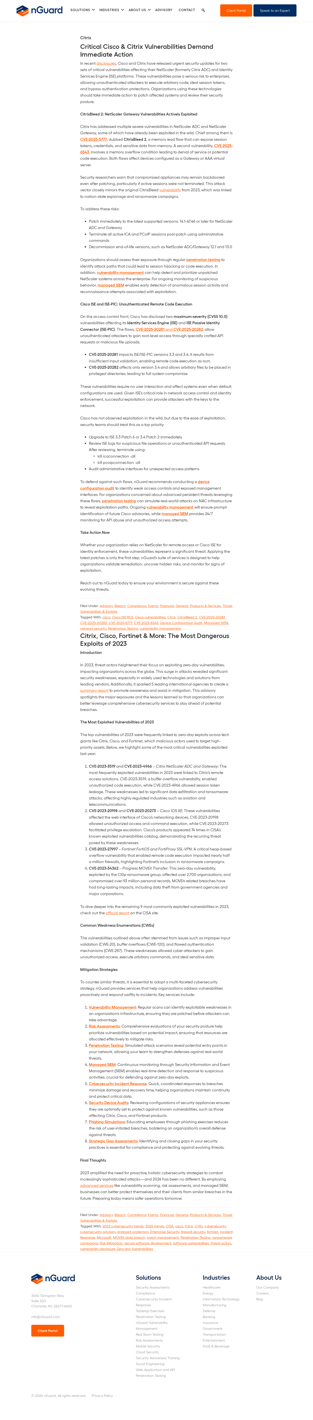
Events (153, 606)
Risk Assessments (149, 1340)
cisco (106, 617)
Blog (259, 1299)
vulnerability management (160, 628)
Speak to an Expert (275, 10)
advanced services (96, 1185)
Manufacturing (214, 1305)
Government (213, 1328)
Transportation (214, 1334)
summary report (94, 690)
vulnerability (170, 189)
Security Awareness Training (158, 1358)
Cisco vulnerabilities (150, 617)
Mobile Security (148, 1346)
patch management (163, 1237)
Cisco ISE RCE (122, 617)
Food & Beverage (216, 1346)
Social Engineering (150, 1364)
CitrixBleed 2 (187, 617)
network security (93, 628)
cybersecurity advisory (98, 1232)
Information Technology (221, 1299)
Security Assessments (153, 1287)
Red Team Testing (149, 1334)
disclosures (106, 63)
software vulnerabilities (191, 1243)
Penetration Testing (123, 628)
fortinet (212, 1232)
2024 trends (154, 1226)
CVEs (199, 1226)
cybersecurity (215, 1226)
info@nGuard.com (45, 1317)
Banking (209, 1317)
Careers (262, 1293)
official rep (115, 912)
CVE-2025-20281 (212, 617)
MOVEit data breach (129, 1237)
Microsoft (104, 1237)
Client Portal (236, 10)
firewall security (193, 1232)
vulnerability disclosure (97, 1249)
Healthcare (211, 1287)
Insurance (210, 1322)
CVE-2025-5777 (120, 623)
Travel (227, 606)
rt (128, 912)
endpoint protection (132, 1232)
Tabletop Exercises (150, 1311)
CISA (169, 1226)
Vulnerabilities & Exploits (98, 611)
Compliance (136, 606)
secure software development (147, 1243)
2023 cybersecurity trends (123, 1226)
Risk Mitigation (111, 1243)
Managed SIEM (216, 623)
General (182, 606)
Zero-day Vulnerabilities (135, 1249)
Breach (120, 606)
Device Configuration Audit (181, 623)
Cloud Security (147, 1352)
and (169, 329)
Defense (209, 1311)
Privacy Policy (102, 1395)
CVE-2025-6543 (146, 623)
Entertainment (214, 1340)
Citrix (171, 617)
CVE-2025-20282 (93, 623)
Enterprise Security (164, 1232)
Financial (167, 606)
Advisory (106, 606)
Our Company (267, 1287)
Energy (208, 1293)
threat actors (221, 1243)
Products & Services (205, 606)
